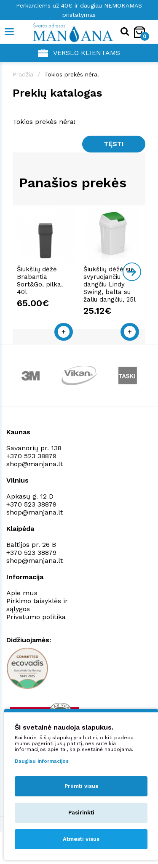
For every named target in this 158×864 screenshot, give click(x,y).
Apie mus (21, 593)
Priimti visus (81, 786)
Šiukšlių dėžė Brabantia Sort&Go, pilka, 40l (40, 280)
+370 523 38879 (31, 456)
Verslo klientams (79, 53)
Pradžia (23, 74)
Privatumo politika (36, 617)
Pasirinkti (81, 812)
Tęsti (114, 144)
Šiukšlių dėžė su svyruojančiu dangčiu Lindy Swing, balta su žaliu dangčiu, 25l (109, 284)
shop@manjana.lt (34, 464)
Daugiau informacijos (42, 761)
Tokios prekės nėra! (71, 74)
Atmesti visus (81, 839)
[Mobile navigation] (9, 32)
